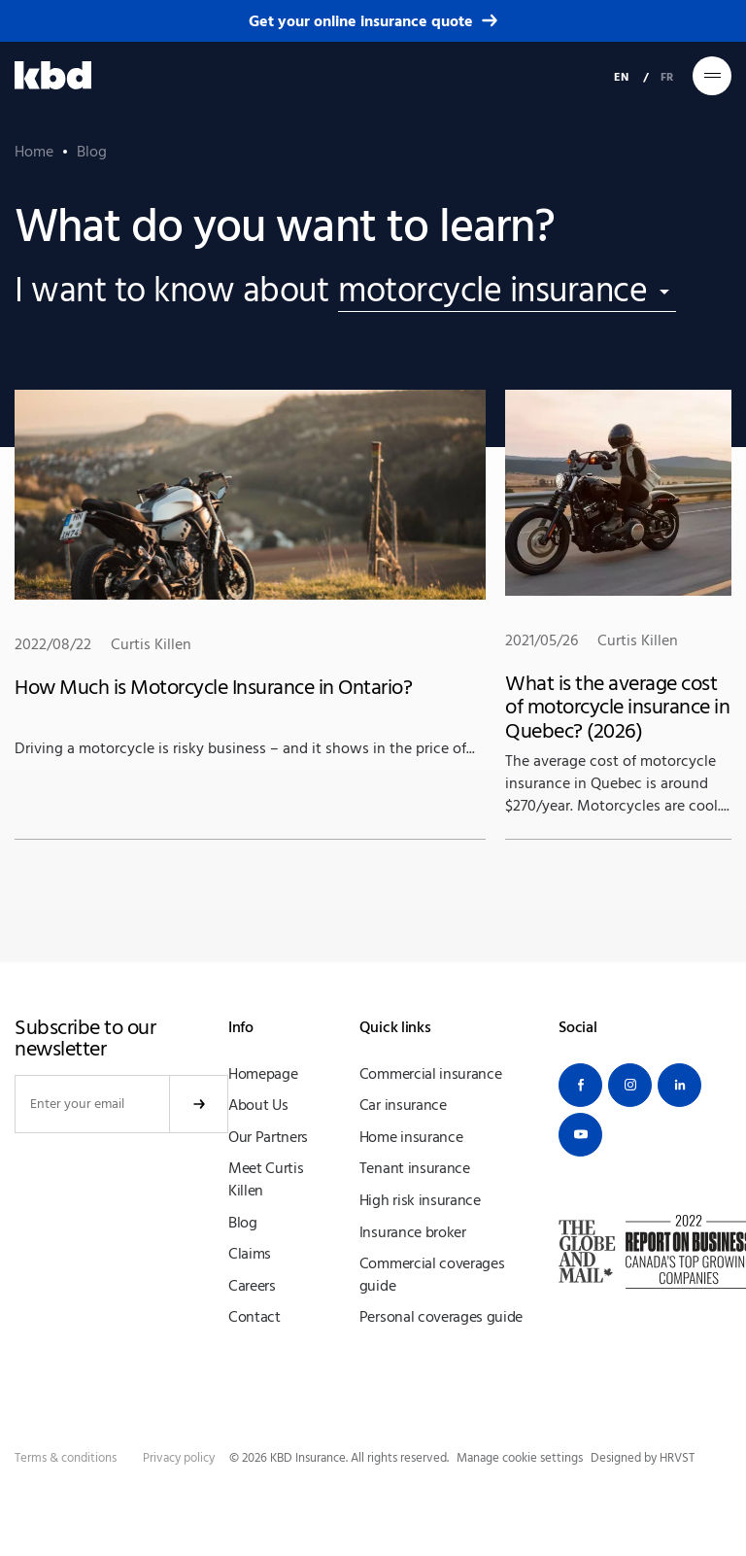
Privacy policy (179, 1458)
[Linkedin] (679, 1085)
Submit (198, 1104)
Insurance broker (412, 1232)
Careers (252, 1286)
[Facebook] (580, 1085)
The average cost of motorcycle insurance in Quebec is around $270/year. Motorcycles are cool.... (618, 601)
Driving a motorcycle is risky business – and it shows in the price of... (250, 573)
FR (667, 77)
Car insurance (403, 1105)
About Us (258, 1105)
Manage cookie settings (520, 1458)
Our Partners (268, 1137)
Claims (249, 1254)
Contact (254, 1317)
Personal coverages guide (441, 1317)
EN (621, 77)
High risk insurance (420, 1200)
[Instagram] (630, 1085)
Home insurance (411, 1137)
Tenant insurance (414, 1168)
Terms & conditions (66, 1458)
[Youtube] (580, 1135)
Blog (242, 1222)
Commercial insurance (430, 1074)
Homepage (262, 1074)
